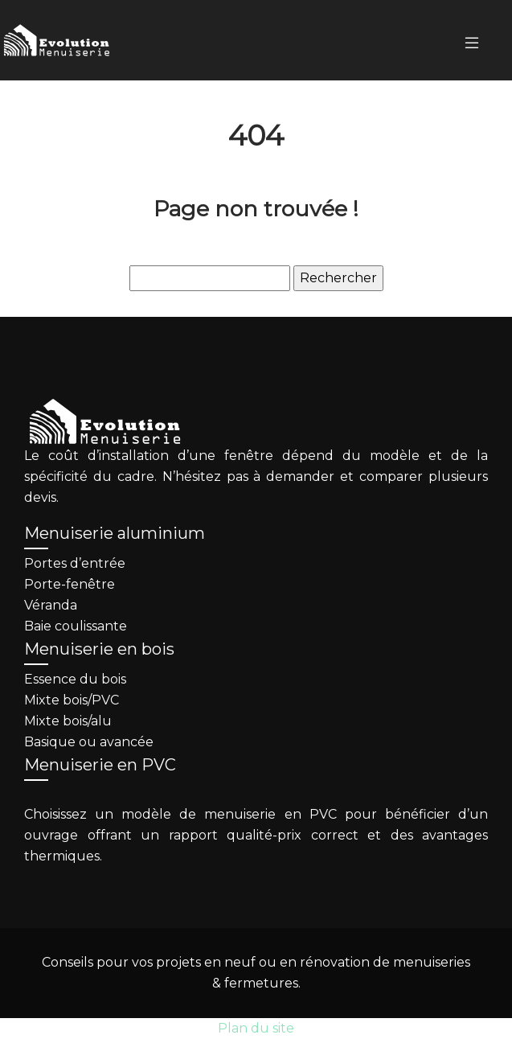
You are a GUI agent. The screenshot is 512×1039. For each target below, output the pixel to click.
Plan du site (256, 1028)
